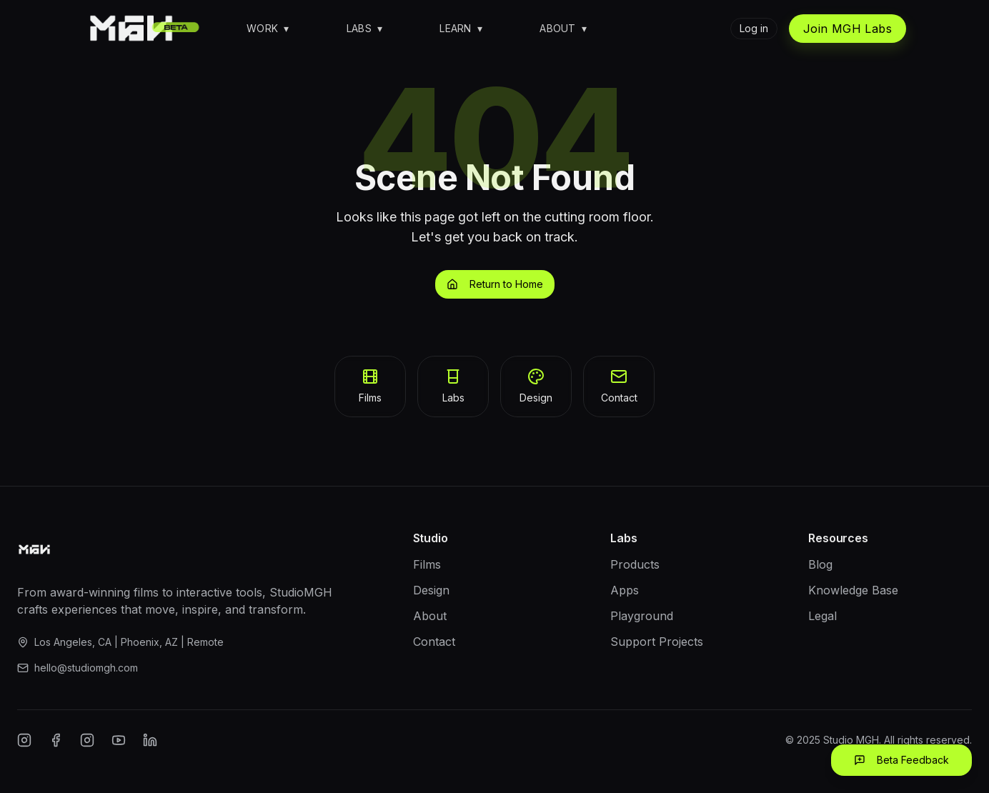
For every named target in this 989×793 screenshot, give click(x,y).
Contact (434, 641)
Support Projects (656, 641)
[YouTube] (118, 740)
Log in (754, 28)
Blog (820, 564)
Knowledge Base (853, 590)
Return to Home (495, 284)
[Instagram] (24, 740)
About (563, 28)
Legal (822, 616)
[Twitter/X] (87, 740)
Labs (365, 28)
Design (431, 590)
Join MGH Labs (847, 28)
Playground (641, 616)
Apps (624, 590)
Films (427, 564)
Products (635, 564)
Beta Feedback (901, 760)
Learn (460, 28)
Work (268, 28)
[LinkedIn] (150, 740)
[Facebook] (56, 740)
